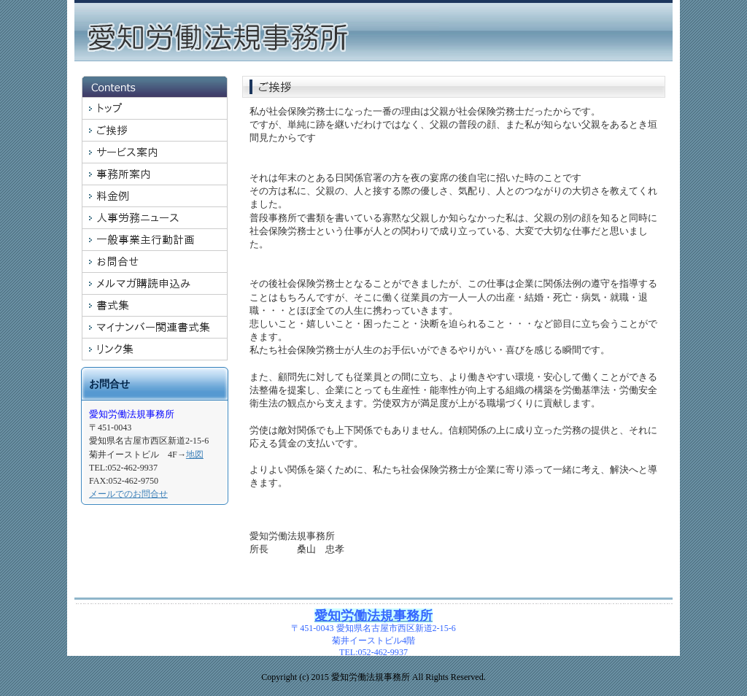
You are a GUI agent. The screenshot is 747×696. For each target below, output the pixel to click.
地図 (195, 454)
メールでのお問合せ (128, 494)
